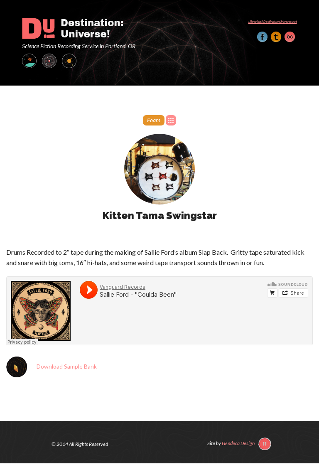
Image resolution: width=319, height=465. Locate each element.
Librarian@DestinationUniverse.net (272, 22)
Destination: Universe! (72, 28)
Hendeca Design (238, 443)
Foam (153, 119)
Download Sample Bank (67, 365)
